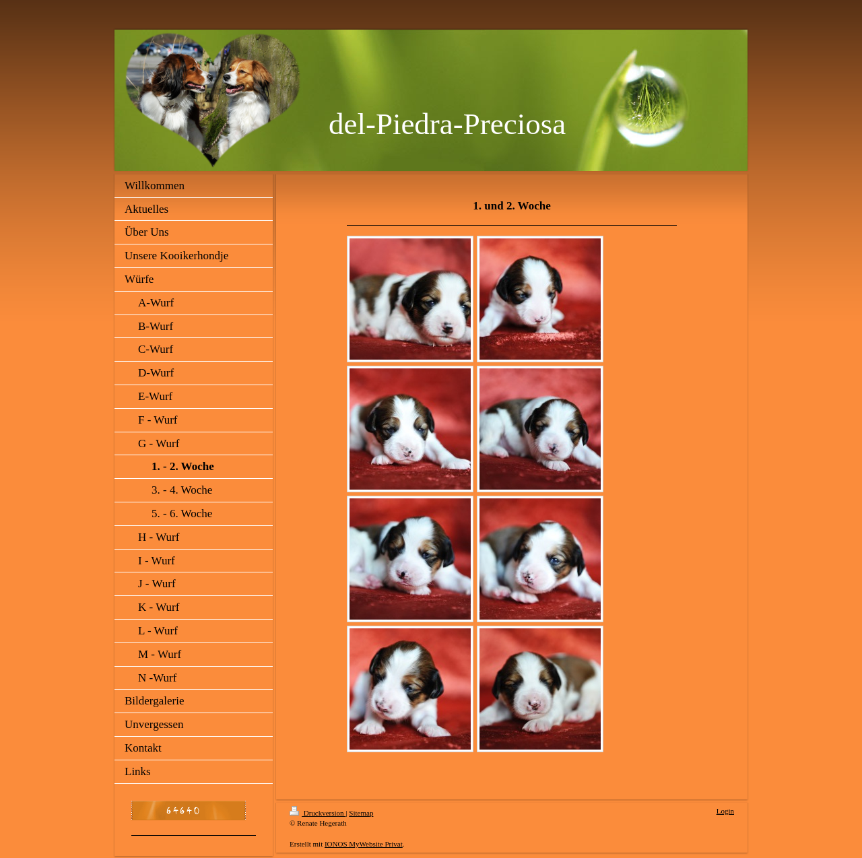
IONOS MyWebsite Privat (364, 844)
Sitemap (361, 813)
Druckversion (317, 813)
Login (725, 811)
